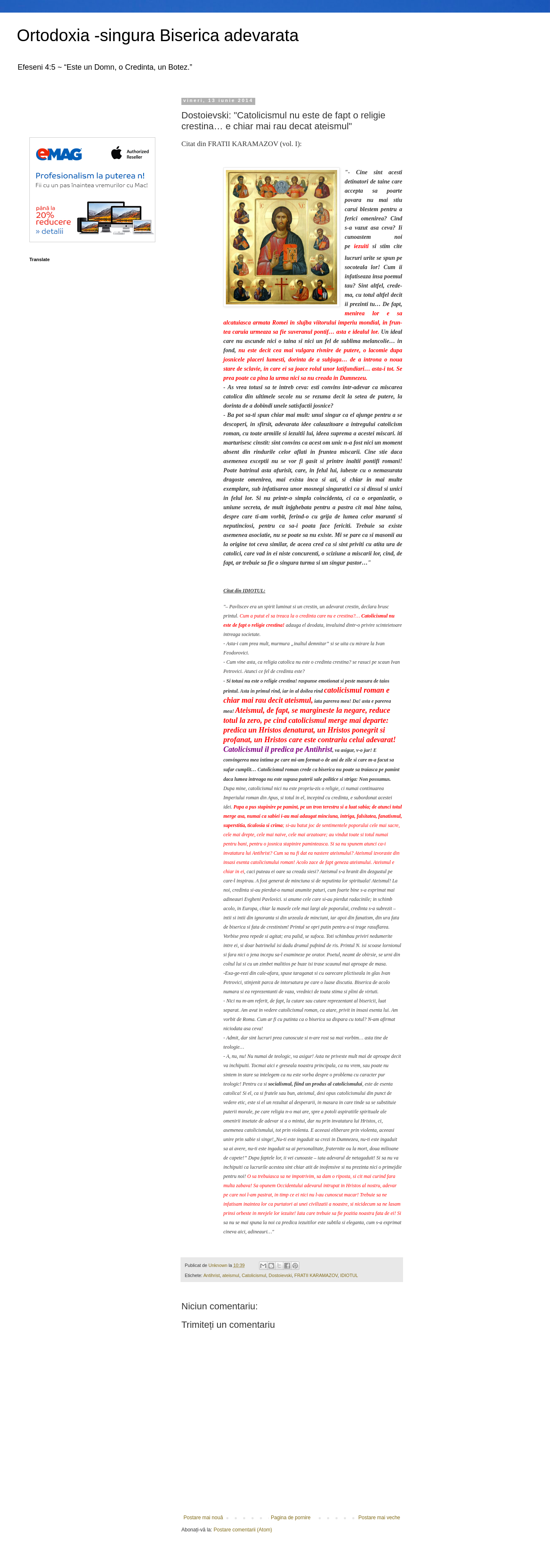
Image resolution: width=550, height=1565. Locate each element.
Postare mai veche (379, 1518)
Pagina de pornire (291, 1518)
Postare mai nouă (203, 1518)
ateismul (230, 1275)
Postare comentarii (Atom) (243, 1530)
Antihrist (211, 1275)
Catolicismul (254, 1275)
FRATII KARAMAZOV (316, 1275)
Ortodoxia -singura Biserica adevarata (158, 35)
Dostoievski (280, 1275)
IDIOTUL (349, 1275)
